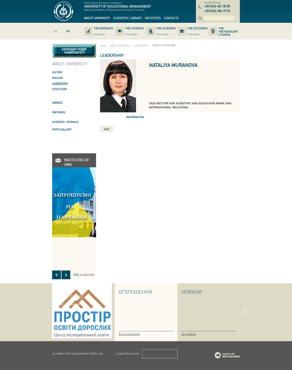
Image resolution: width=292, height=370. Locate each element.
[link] (97, 18)
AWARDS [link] (57, 102)
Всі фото (61, 334)
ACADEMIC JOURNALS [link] (65, 122)
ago (106, 129)
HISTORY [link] (57, 72)
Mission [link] (57, 78)
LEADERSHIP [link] (60, 83)
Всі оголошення (129, 334)
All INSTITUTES (86, 274)
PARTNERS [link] (58, 112)
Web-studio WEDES (232, 356)
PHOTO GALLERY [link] (62, 129)
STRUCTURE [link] (59, 89)
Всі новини (189, 334)
